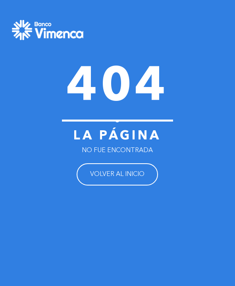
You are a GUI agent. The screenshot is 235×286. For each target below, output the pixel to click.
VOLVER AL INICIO (117, 174)
